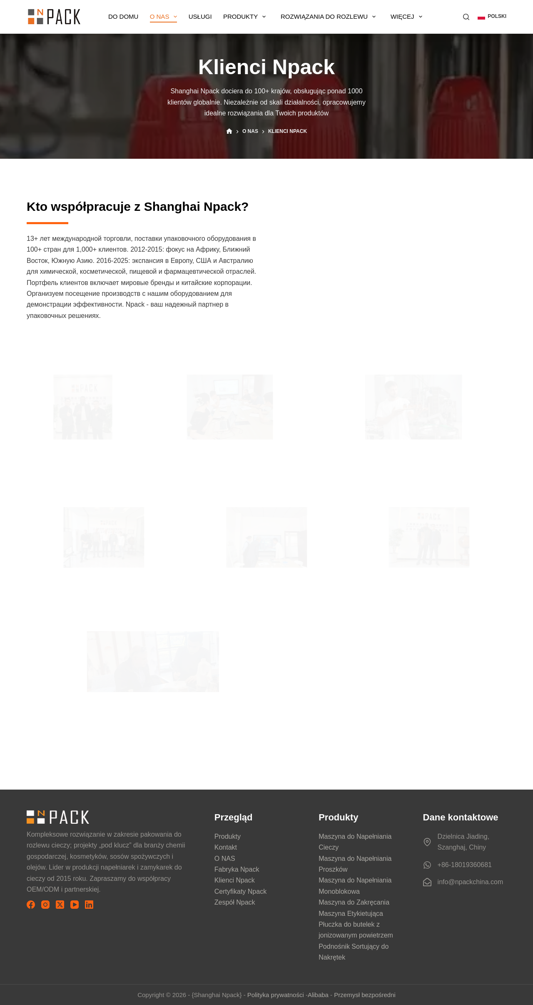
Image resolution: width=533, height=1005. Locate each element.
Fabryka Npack (236, 869)
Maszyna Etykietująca (351, 913)
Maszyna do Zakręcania (354, 902)
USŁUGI (207, 16)
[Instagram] (45, 904)
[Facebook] (31, 904)
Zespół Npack (234, 902)
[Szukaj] (466, 17)
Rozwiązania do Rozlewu (338, 17)
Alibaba (318, 994)
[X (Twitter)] (60, 904)
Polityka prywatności (275, 994)
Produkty (256, 17)
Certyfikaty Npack (240, 891)
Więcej (415, 17)
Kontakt (225, 847)
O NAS (170, 17)
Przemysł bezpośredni (365, 994)
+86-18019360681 (465, 864)
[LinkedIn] (89, 904)
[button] (492, 16)
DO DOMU (127, 16)
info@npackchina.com (470, 881)
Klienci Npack (234, 880)
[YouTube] (74, 904)
